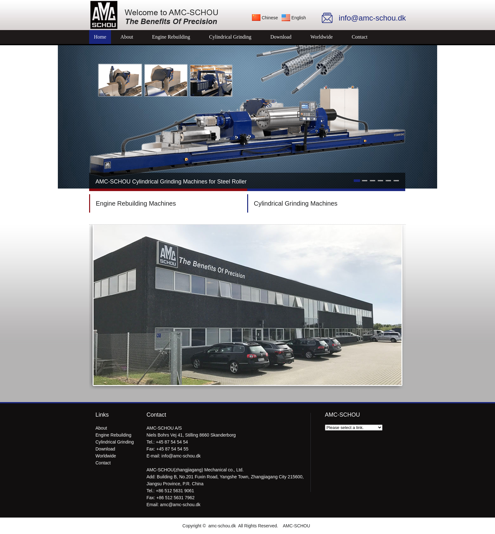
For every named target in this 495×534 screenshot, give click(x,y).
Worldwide (321, 37)
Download (280, 37)
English (298, 17)
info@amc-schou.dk (181, 455)
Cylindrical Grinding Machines (296, 203)
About (126, 37)
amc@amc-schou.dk (180, 504)
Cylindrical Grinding (230, 37)
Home (100, 37)
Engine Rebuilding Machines (136, 203)
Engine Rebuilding (171, 37)
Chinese (270, 17)
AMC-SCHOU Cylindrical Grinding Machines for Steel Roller (171, 181)
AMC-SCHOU (296, 525)
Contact (360, 37)
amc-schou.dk (222, 525)
